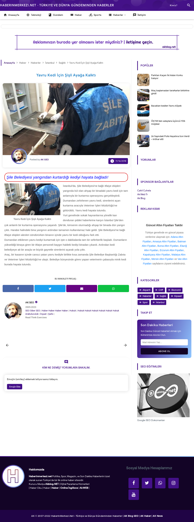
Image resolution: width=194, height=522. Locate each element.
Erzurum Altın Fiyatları (172, 250)
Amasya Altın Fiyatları (164, 241)
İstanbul (160, 302)
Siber (32, 310)
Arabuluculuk (31, 314)
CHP (161, 289)
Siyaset (178, 296)
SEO (27, 310)
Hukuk (73, 310)
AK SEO (29, 302)
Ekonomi (176, 289)
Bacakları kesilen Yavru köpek (166, 105)
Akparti (146, 289)
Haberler (147, 296)
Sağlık (163, 296)
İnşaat (43, 314)
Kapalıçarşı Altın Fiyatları (156, 254)
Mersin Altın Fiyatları (163, 259)
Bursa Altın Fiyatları (168, 245)
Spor (145, 302)
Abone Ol (164, 351)
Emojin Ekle (14, 386)
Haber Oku (36, 487)
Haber (45, 310)
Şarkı (50, 314)
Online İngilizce (69, 487)
